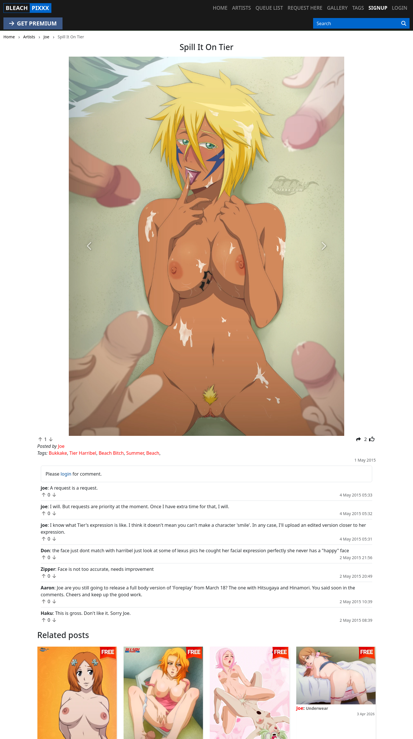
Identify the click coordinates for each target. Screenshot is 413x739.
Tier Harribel (82, 453)
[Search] (404, 23)
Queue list (269, 8)
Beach (152, 453)
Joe (299, 708)
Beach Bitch (111, 453)
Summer (135, 453)
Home (220, 8)
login (66, 474)
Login (399, 8)
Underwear (317, 708)
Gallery (337, 8)
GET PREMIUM (33, 23)
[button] (89, 246)
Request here (305, 8)
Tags (358, 8)
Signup (377, 8)
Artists (241, 8)
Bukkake (58, 453)
